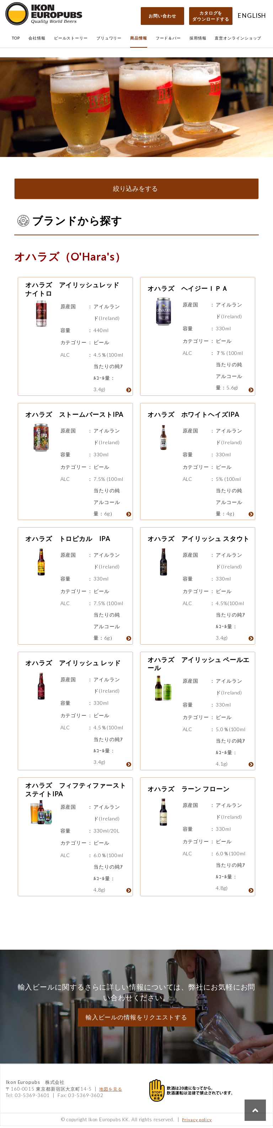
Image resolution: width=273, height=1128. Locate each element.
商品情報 (138, 38)
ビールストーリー (71, 38)
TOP (16, 38)
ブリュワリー (109, 38)
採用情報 (198, 38)
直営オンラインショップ (238, 38)
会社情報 (37, 38)
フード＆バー (168, 38)
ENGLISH (251, 15)
